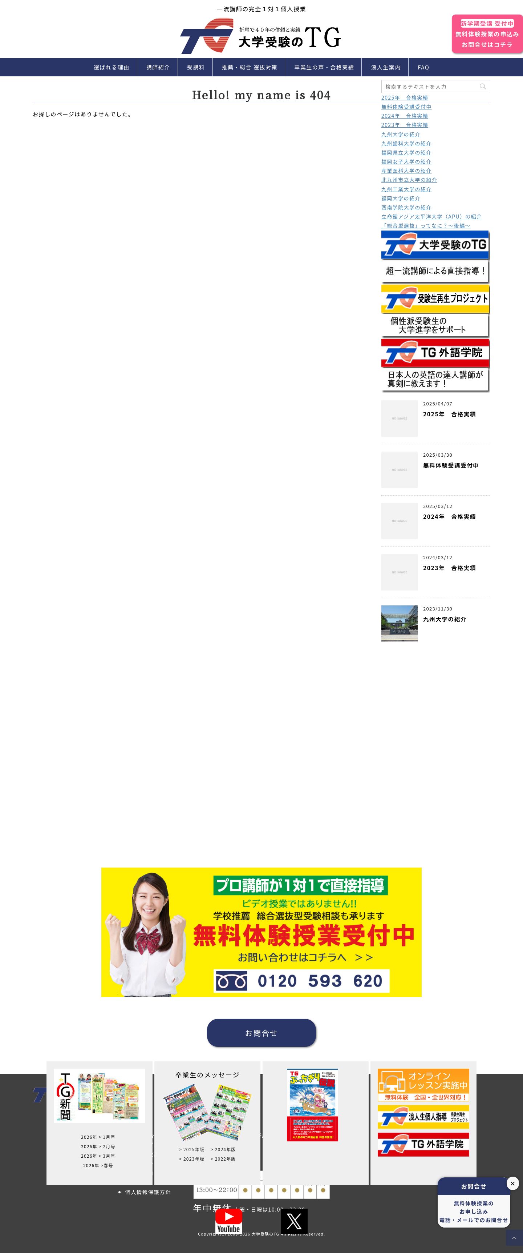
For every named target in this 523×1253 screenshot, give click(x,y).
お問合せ (261, 1032)
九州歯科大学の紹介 (406, 143)
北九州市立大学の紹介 (409, 179)
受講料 (196, 67)
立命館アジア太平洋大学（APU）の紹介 (431, 216)
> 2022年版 (223, 1159)
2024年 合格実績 (404, 115)
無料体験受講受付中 (406, 106)
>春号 (107, 1165)
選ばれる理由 (112, 67)
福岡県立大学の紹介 (406, 152)
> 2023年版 (191, 1159)
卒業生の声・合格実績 (324, 67)
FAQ (423, 67)
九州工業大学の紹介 (406, 189)
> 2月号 (107, 1146)
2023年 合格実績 (404, 124)
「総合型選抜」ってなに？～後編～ (426, 225)
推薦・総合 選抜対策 (249, 67)
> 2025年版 (191, 1149)
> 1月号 (107, 1137)
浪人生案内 (386, 67)
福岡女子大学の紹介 (406, 161)
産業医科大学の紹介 (406, 170)
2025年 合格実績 (404, 97)
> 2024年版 (223, 1149)
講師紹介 (158, 67)
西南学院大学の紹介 (406, 207)
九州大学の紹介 (401, 134)
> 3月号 (107, 1156)
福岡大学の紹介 (401, 198)
